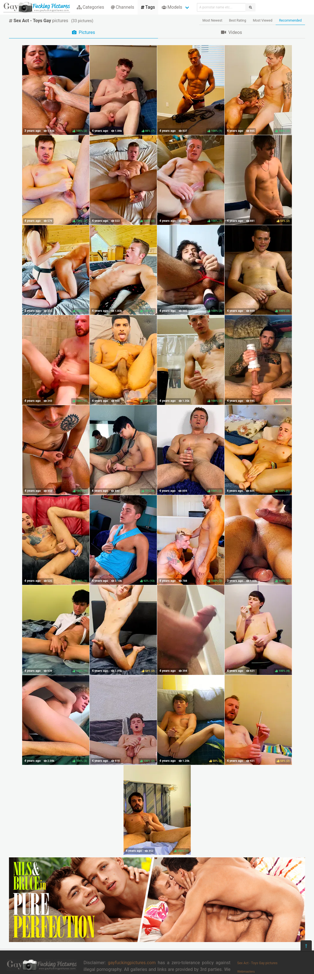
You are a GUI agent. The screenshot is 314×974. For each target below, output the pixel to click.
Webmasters (246, 971)
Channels (122, 7)
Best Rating (237, 20)
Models (172, 7)
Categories (90, 7)
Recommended (290, 20)
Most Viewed (263, 20)
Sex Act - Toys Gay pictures (257, 963)
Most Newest (212, 20)
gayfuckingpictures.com (132, 962)
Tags (148, 7)
